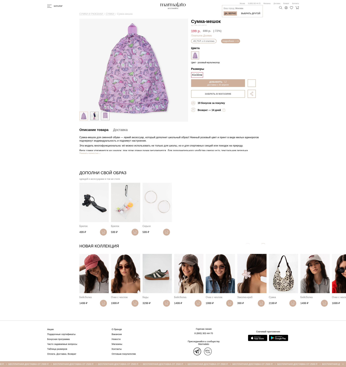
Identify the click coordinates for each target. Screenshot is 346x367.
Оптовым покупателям (124, 354)
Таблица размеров (57, 349)
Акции (50, 329)
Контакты (295, 3)
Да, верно (230, 13)
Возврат (286, 3)
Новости (116, 339)
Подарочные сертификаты (61, 334)
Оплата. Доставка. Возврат (61, 354)
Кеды (146, 297)
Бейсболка (85, 297)
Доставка (277, 3)
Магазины (267, 3)
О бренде (117, 329)
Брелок (83, 226)
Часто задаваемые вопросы (62, 344)
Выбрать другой (250, 13)
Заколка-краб (245, 297)
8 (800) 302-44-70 (254, 3)
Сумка (272, 297)
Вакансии (117, 334)
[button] (263, 246)
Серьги (147, 226)
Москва (242, 3)
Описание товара (94, 130)
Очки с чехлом (119, 297)
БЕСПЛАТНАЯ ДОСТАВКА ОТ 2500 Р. (39, 364)
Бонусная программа (58, 339)
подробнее (231, 41)
